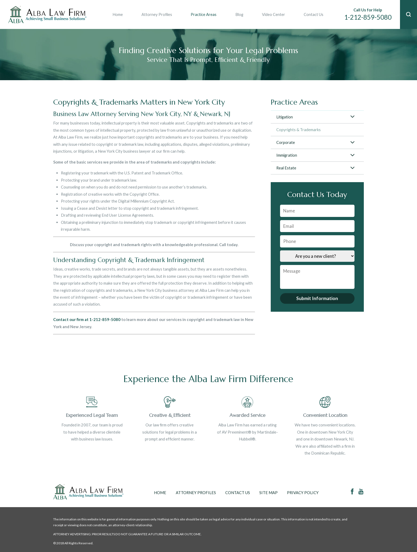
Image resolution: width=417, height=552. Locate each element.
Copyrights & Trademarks (298, 129)
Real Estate (286, 167)
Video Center (273, 14)
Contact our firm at (71, 319)
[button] (408, 14)
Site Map (268, 492)
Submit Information (317, 298)
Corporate (285, 142)
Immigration (286, 155)
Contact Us (313, 14)
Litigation (284, 116)
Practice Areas (203, 14)
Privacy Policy (303, 492)
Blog (239, 14)
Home (117, 14)
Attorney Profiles (156, 14)
